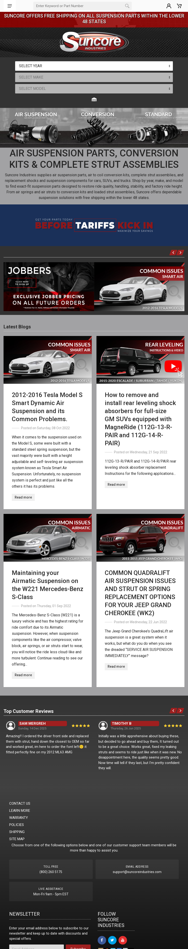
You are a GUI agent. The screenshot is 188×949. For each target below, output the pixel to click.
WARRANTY (18, 818)
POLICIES (16, 825)
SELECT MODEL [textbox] (32, 88)
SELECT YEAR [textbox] (30, 66)
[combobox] (94, 66)
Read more (23, 497)
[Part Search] (78, 6)
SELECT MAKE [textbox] (31, 77)
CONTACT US (19, 803)
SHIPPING (17, 832)
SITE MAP (17, 839)
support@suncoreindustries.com (137, 872)
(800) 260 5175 (50, 872)
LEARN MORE (19, 810)
